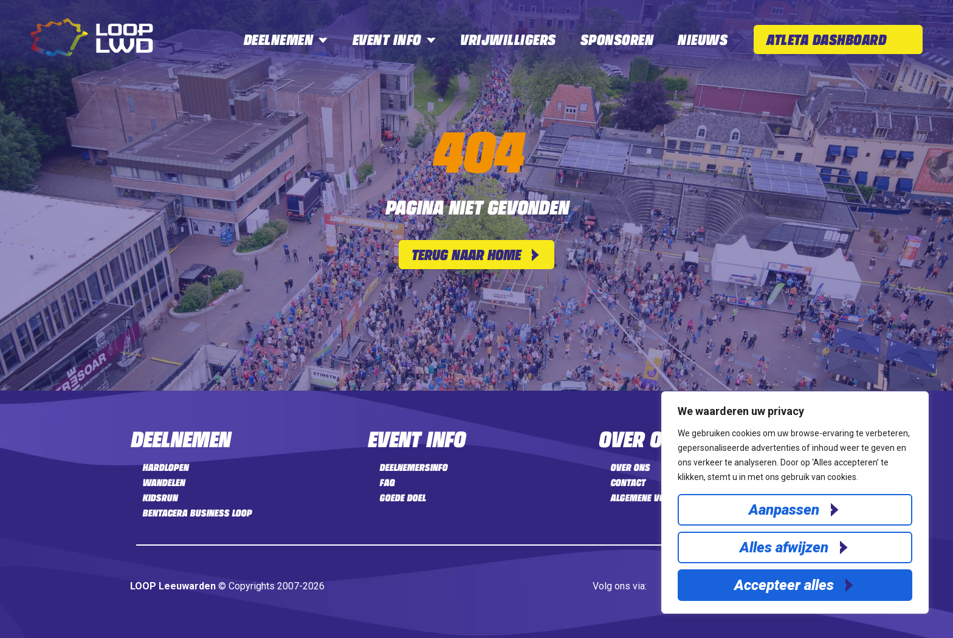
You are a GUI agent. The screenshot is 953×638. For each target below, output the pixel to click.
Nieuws (702, 39)
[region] (795, 502)
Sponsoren (616, 39)
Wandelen (163, 482)
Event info (394, 39)
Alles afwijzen (784, 547)
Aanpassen (784, 509)
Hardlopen (165, 467)
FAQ (386, 482)
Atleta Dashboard (826, 39)
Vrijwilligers (507, 39)
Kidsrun (159, 498)
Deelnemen (285, 39)
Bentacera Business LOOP (197, 513)
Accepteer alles (784, 585)
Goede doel (402, 498)
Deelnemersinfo (413, 467)
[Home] (91, 53)
